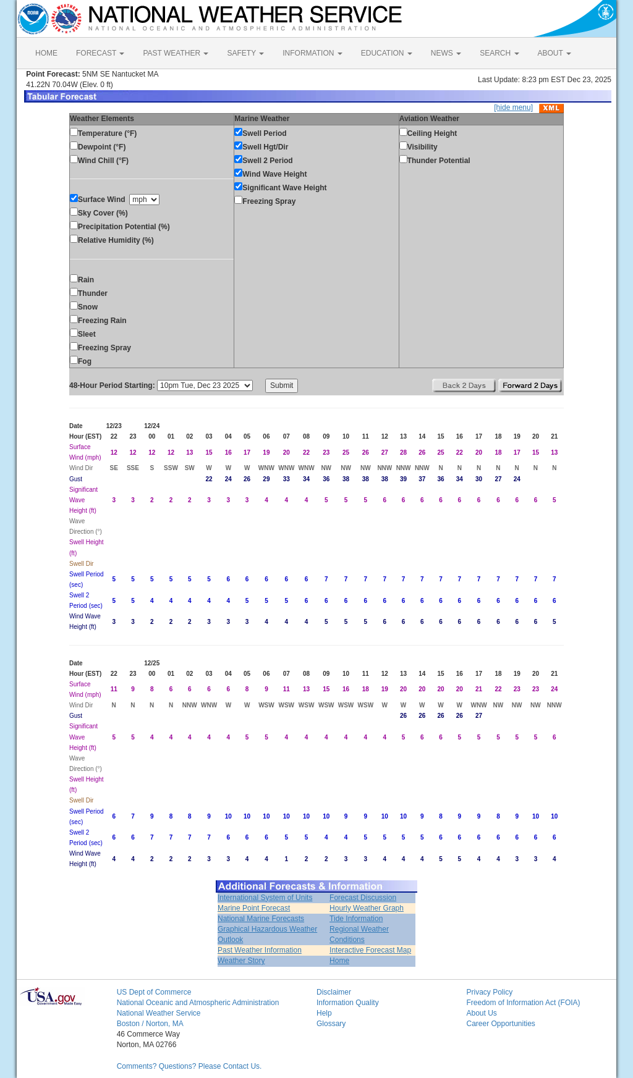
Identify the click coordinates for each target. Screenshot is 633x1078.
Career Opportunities (500, 1023)
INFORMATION (312, 53)
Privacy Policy (489, 992)
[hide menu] (513, 107)
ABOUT (554, 53)
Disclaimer (333, 992)
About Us (481, 1013)
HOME (46, 53)
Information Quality (347, 1002)
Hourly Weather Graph (366, 908)
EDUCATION (386, 53)
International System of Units (265, 897)
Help (324, 1013)
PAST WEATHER (175, 53)
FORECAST (100, 53)
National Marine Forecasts (261, 918)
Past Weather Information (260, 950)
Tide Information (356, 918)
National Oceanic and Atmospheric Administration (198, 1002)
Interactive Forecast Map (370, 950)
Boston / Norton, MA (150, 1023)
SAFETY (245, 53)
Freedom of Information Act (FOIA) (523, 1002)
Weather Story (241, 960)
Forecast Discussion (362, 897)
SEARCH (499, 53)
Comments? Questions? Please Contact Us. (189, 1066)
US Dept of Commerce (154, 992)
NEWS (446, 53)
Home (339, 960)
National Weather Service (159, 1013)
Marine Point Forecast (254, 908)
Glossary (331, 1023)
